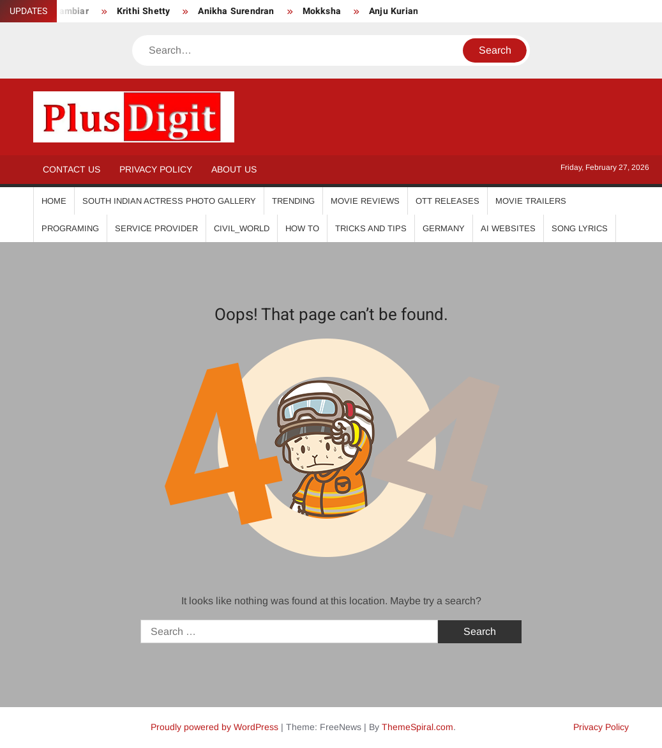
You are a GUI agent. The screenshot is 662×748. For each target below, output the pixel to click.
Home (53, 201)
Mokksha (322, 11)
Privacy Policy (155, 169)
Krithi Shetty (143, 11)
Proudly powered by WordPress (214, 727)
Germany (444, 228)
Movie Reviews (365, 201)
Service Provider (156, 228)
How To (302, 228)
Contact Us (71, 169)
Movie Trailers (530, 201)
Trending (293, 201)
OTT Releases (447, 201)
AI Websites (508, 228)
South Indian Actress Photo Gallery (169, 201)
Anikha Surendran (236, 11)
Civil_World (241, 228)
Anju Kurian (393, 11)
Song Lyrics (580, 228)
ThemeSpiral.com (417, 727)
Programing (70, 228)
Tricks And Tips (371, 228)
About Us (234, 169)
